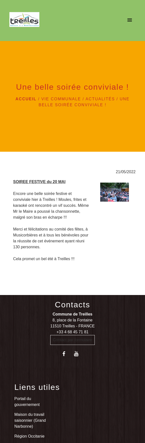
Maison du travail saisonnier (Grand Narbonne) (30, 420)
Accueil (26, 99)
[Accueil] (24, 20)
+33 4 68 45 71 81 (72, 332)
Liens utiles (37, 387)
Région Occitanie (29, 436)
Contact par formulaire (72, 340)
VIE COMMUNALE (61, 99)
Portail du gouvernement (27, 402)
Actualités (100, 99)
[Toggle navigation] (130, 20)
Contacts (72, 304)
